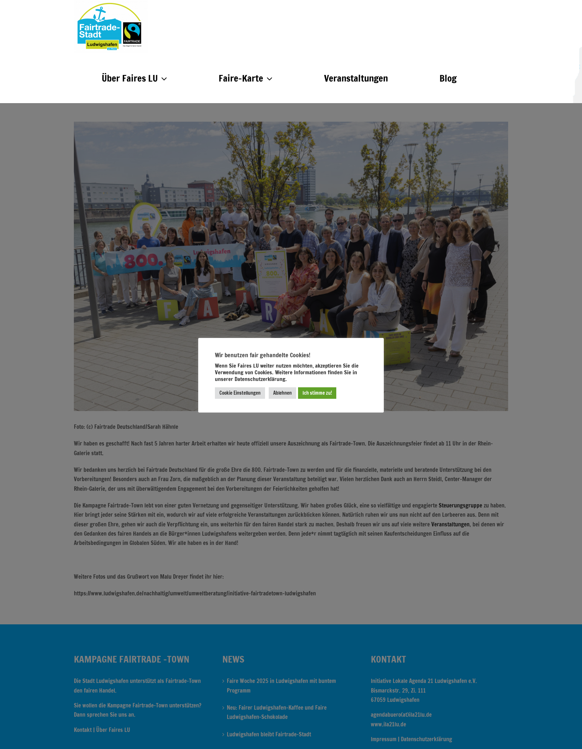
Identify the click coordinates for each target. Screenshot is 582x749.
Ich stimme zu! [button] (317, 393)
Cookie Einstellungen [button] (240, 393)
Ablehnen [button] (282, 393)
